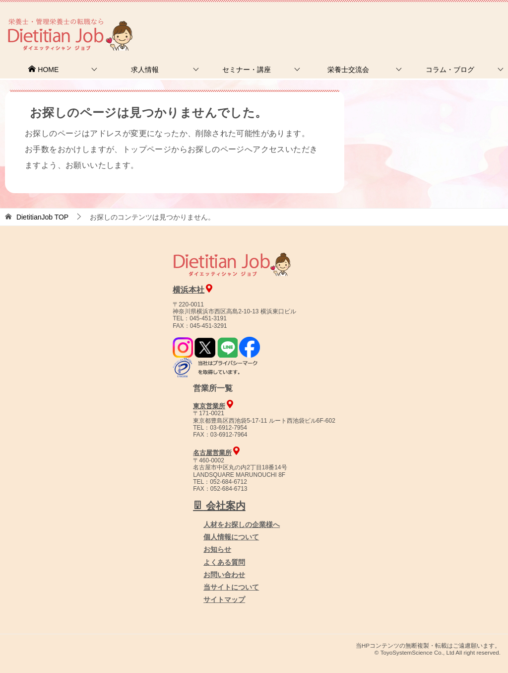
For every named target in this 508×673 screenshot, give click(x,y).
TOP (42, 217)
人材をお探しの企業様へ (441, 21)
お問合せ (338, 22)
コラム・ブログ (450, 70)
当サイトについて (231, 587)
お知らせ (217, 549)
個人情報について (231, 537)
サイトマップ (224, 599)
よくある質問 (224, 562)
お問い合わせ (224, 575)
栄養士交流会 (348, 70)
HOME (43, 70)
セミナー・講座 (246, 70)
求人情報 (145, 70)
